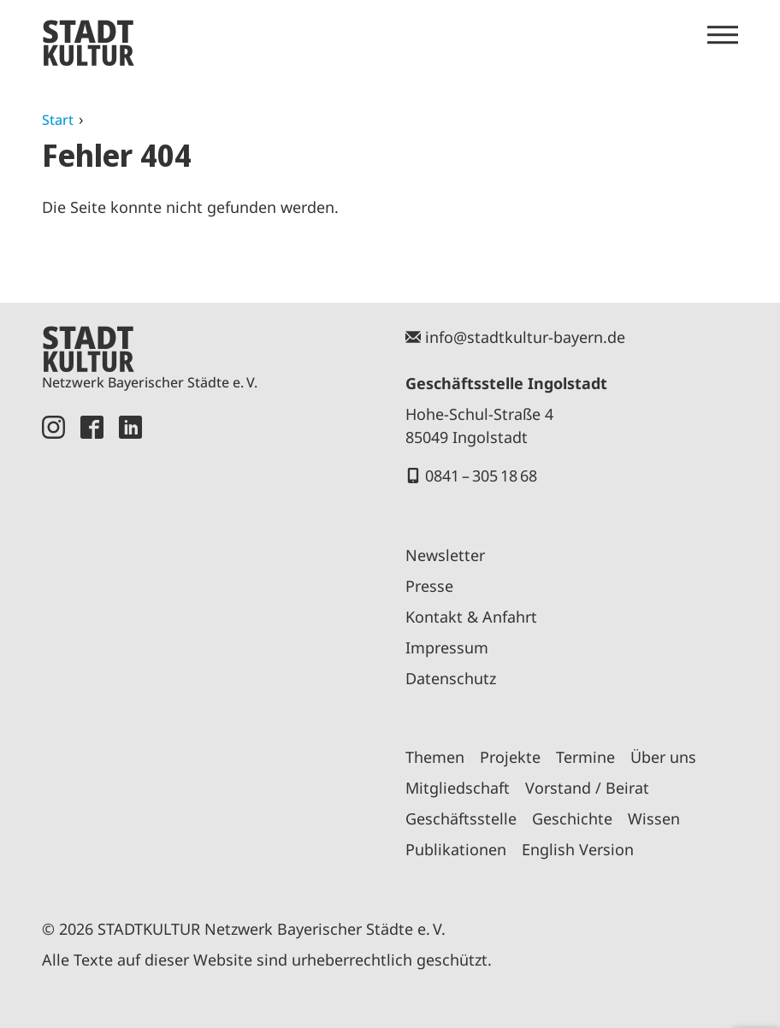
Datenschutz (450, 678)
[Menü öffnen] (722, 35)
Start (58, 119)
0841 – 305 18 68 (481, 475)
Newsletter (445, 555)
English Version (578, 849)
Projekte (510, 757)
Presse (429, 586)
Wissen (654, 818)
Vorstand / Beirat (587, 787)
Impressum (446, 647)
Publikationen (455, 849)
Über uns (663, 757)
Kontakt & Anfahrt (471, 616)
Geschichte (572, 818)
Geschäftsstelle (461, 818)
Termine (585, 757)
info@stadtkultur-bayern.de (525, 337)
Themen (434, 757)
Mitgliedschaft (457, 787)
